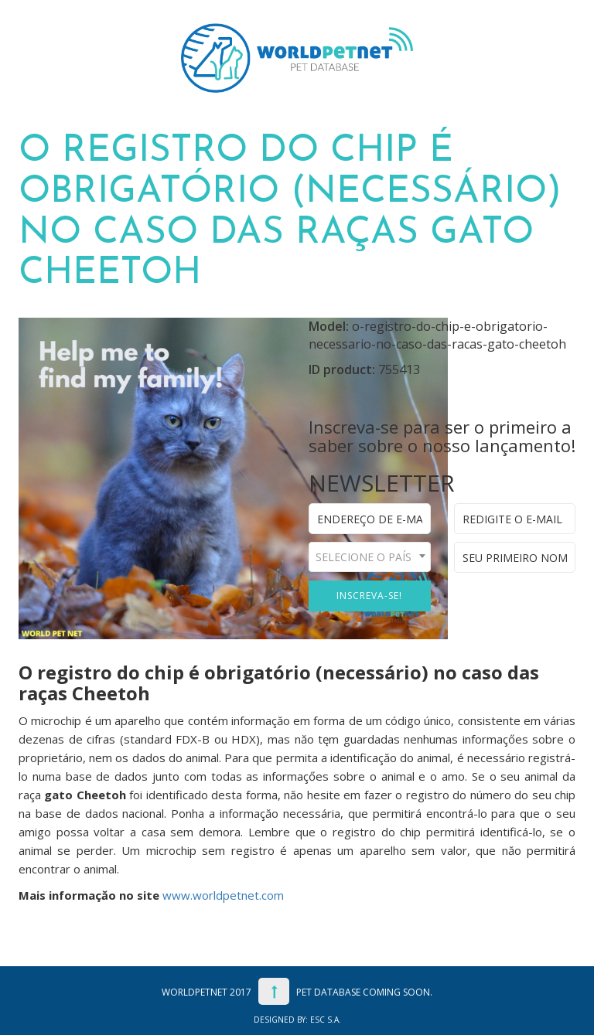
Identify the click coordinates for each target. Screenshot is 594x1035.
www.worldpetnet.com (223, 895)
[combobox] (370, 557)
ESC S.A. (325, 1019)
